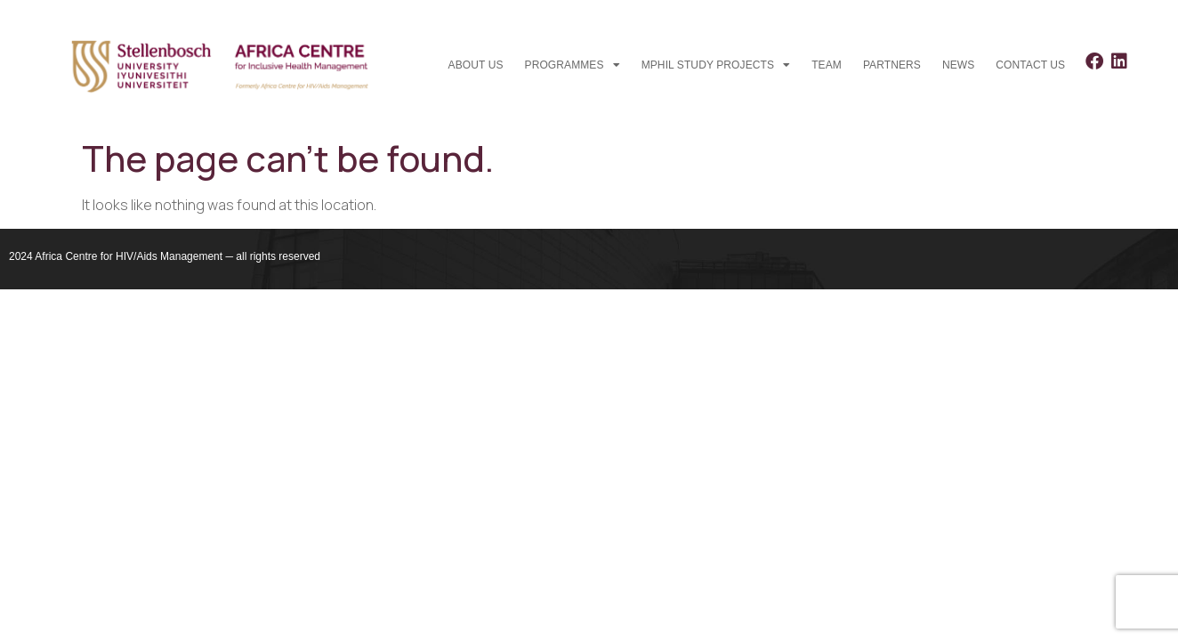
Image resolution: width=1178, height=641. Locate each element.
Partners (892, 65)
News (958, 65)
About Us (476, 65)
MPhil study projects (715, 65)
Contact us (1030, 65)
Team (826, 65)
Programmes (572, 65)
